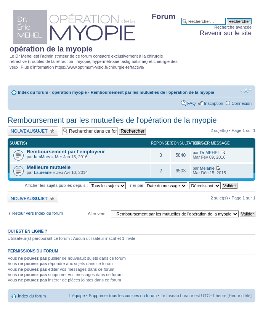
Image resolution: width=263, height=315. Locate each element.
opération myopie (69, 92)
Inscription (213, 103)
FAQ (191, 103)
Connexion (241, 103)
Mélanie (207, 168)
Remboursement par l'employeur (66, 151)
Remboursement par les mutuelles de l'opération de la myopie (152, 92)
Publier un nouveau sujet (33, 131)
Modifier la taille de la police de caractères (246, 90)
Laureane (43, 172)
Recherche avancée (233, 27)
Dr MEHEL (210, 152)
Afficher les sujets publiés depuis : (75, 185)
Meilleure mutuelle (49, 167)
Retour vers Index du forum (37, 213)
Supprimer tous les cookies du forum (123, 295)
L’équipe (77, 295)
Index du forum (33, 92)
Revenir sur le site (226, 33)
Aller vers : (97, 213)
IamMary (42, 156)
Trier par (157, 185)
